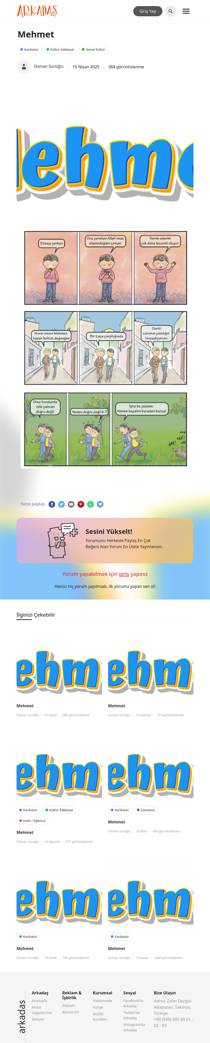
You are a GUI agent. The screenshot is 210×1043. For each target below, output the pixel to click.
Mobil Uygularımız (42, 1010)
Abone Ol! (70, 1012)
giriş (124, 574)
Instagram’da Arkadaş (134, 1027)
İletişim (38, 1019)
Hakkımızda (102, 1000)
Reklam (68, 1005)
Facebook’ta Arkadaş (133, 1003)
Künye (98, 1007)
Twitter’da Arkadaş (131, 1015)
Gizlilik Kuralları (100, 1016)
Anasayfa (39, 1000)
